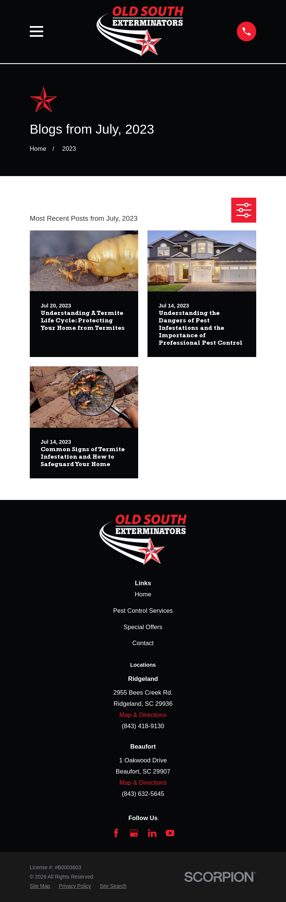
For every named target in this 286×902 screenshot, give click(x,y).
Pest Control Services (143, 610)
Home (143, 594)
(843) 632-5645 (143, 793)
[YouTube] (170, 833)
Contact (142, 643)
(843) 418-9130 (143, 726)
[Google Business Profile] (134, 833)
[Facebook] (116, 833)
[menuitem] (40, 886)
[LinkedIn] (152, 833)
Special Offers (143, 627)
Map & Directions (143, 714)
